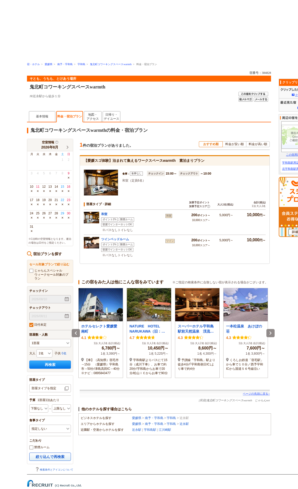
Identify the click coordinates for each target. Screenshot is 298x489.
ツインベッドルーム (115, 239)
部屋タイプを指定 (44, 388)
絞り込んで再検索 (50, 457)
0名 (64, 353)
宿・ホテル (33, 64)
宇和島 (81, 64)
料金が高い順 (258, 144)
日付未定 (37, 325)
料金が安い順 (234, 144)
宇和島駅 (150, 430)
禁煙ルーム (39, 447)
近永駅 (184, 424)
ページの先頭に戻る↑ (256, 393)
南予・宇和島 (65, 64)
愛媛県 (48, 64)
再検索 (50, 365)
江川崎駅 (165, 430)
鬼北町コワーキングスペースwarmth (111, 64)
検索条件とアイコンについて (54, 469)
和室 (104, 214)
